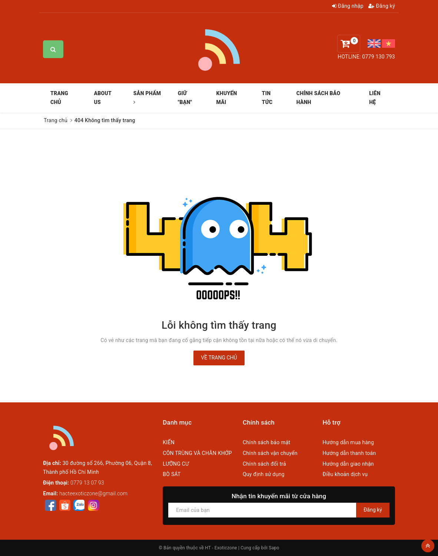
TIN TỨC (267, 97)
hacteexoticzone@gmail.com (93, 493)
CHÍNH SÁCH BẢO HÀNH (318, 97)
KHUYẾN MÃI (226, 97)
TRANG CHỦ (59, 97)
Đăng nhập (348, 6)
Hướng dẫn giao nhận (348, 464)
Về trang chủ (219, 358)
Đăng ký (381, 6)
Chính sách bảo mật (266, 442)
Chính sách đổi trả (264, 464)
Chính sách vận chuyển (270, 453)
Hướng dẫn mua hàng (348, 442)
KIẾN (169, 442)
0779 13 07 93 (87, 483)
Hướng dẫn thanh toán (349, 453)
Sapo (274, 547)
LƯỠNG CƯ (176, 464)
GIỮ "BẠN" (185, 97)
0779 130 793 (378, 57)
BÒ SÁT (171, 474)
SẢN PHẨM (147, 97)
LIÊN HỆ (374, 97)
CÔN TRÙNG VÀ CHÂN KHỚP (197, 453)
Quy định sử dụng (264, 474)
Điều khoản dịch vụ (345, 474)
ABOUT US (102, 97)
